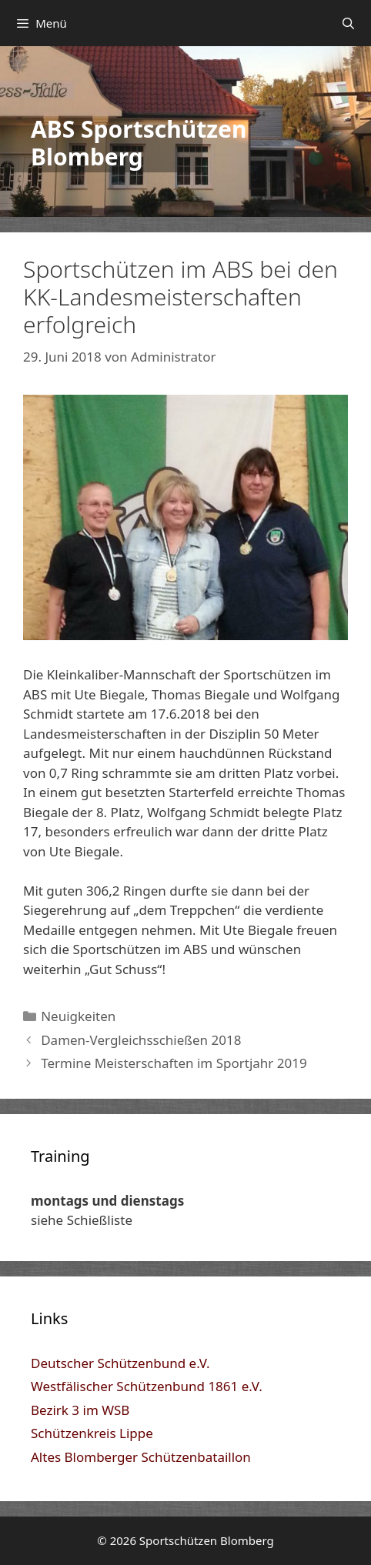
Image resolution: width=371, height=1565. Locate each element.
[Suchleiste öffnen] (348, 23)
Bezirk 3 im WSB (80, 1410)
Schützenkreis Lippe (92, 1433)
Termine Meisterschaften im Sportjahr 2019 (174, 1063)
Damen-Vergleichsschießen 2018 (141, 1040)
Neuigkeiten (78, 1016)
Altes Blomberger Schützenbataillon (141, 1457)
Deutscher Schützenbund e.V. (120, 1363)
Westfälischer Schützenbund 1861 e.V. (146, 1386)
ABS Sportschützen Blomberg (138, 142)
